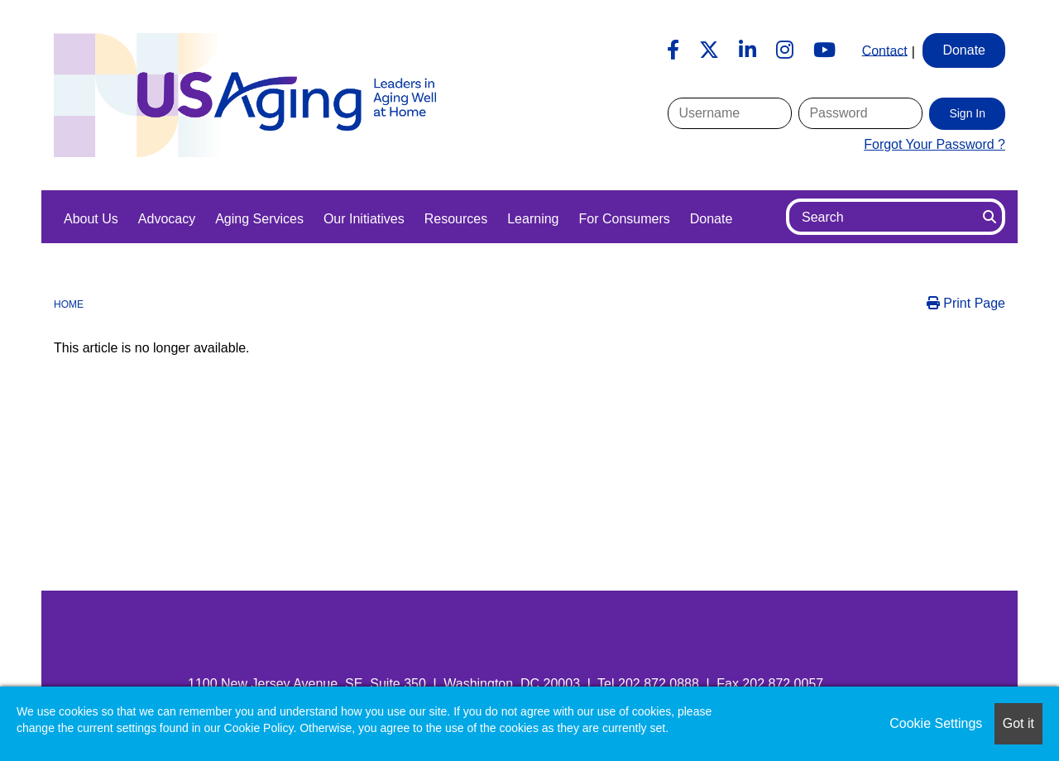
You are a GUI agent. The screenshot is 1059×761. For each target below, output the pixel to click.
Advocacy (166, 219)
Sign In (967, 113)
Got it (1018, 723)
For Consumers (623, 219)
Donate (711, 219)
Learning (532, 219)
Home (69, 304)
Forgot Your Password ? (934, 144)
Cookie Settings (935, 723)
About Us (91, 219)
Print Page (966, 303)
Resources (455, 219)
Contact (885, 50)
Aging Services (259, 219)
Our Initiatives (364, 219)
